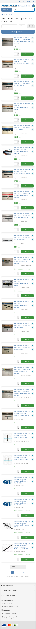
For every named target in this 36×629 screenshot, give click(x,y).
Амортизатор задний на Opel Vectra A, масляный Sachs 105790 (21, 347)
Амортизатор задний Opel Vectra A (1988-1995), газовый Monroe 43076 (22, 435)
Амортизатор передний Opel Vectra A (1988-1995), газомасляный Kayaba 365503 (22, 194)
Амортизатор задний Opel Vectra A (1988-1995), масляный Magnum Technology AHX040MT (22, 546)
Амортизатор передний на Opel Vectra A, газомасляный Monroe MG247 (22, 106)
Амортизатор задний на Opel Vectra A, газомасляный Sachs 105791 (21, 304)
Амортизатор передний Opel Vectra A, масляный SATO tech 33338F (21, 237)
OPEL (6, 14)
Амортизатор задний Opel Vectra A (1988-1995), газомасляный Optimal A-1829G (22, 524)
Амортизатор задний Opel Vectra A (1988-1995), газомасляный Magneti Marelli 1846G (22, 502)
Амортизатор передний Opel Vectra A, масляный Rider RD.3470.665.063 (21, 215)
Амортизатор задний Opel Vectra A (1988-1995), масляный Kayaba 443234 (22, 171)
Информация (18, 585)
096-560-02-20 (8, 603)
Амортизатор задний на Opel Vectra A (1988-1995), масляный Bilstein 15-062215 (22, 260)
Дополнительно (18, 595)
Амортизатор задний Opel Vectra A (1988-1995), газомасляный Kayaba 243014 (22, 150)
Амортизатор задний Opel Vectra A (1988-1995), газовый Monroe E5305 (22, 457)
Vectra (12, 14)
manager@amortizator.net (11, 606)
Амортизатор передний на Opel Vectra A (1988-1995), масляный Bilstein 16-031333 (22, 370)
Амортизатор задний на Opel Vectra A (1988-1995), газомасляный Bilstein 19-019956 (22, 40)
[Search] (24, 10)
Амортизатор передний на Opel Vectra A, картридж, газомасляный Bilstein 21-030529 (22, 392)
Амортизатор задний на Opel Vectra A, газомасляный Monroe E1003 (21, 282)
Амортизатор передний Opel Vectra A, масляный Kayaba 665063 (21, 83)
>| (23, 572)
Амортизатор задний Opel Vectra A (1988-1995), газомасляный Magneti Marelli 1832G (22, 480)
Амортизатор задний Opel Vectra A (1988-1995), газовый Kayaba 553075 (22, 413)
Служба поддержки (18, 590)
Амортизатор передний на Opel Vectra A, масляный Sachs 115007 (22, 127)
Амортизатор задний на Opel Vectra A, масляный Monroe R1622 (21, 325)
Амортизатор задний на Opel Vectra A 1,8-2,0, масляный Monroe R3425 (22, 61)
